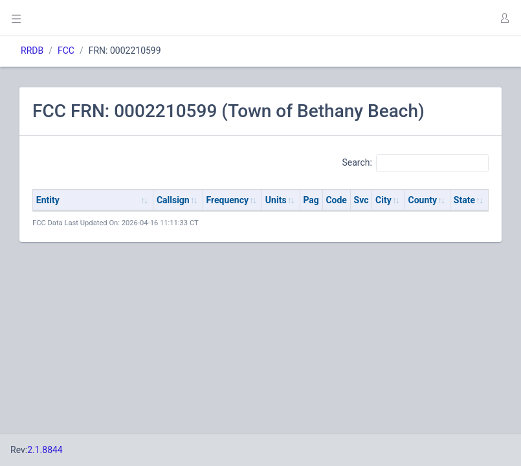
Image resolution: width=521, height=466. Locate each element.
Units (276, 200)
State (464, 200)
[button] (504, 18)
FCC (66, 50)
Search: (415, 163)
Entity (48, 200)
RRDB (32, 50)
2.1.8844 (45, 450)
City (383, 200)
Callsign (173, 200)
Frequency (227, 200)
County (423, 200)
